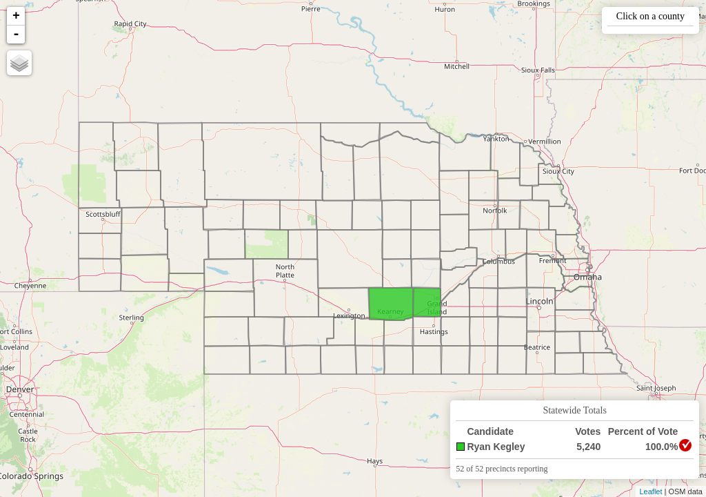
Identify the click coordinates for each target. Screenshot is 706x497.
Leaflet (650, 491)
